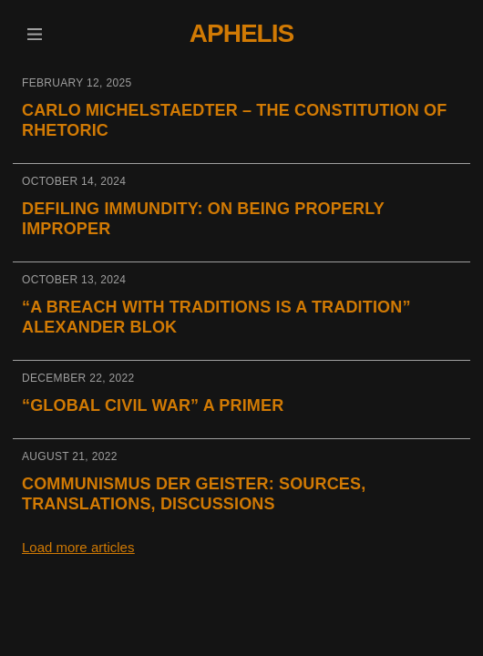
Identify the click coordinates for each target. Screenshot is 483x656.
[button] (34, 34)
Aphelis (241, 33)
